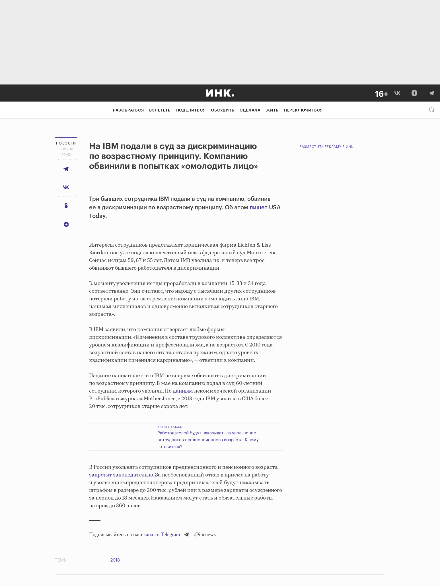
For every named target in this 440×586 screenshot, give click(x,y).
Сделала (250, 110)
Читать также (169, 426)
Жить (272, 110)
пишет (259, 208)
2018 (115, 560)
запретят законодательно (121, 475)
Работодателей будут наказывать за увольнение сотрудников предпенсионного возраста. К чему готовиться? (208, 440)
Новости (66, 143)
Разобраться (128, 110)
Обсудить (222, 110)
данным (182, 391)
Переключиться (303, 110)
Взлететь (159, 110)
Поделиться (191, 110)
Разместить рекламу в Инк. (327, 146)
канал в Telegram (161, 534)
